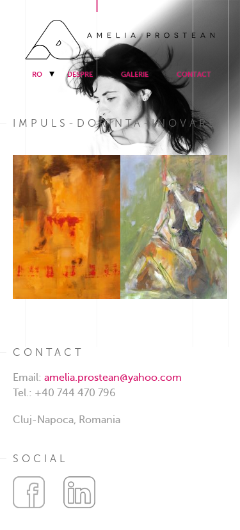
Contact (194, 74)
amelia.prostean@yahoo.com (113, 377)
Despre (80, 74)
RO (37, 74)
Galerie (134, 74)
